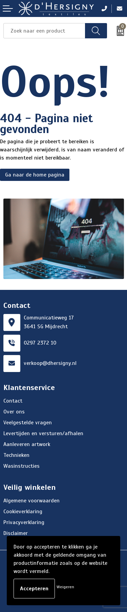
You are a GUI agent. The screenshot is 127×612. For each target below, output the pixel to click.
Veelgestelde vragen (27, 422)
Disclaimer (15, 533)
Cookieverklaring (22, 511)
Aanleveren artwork (26, 444)
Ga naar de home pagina (34, 174)
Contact (12, 400)
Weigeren (65, 587)
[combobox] (44, 30)
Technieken (16, 455)
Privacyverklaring (23, 522)
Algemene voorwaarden (31, 500)
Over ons (14, 411)
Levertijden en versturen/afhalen (43, 433)
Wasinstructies (21, 466)
